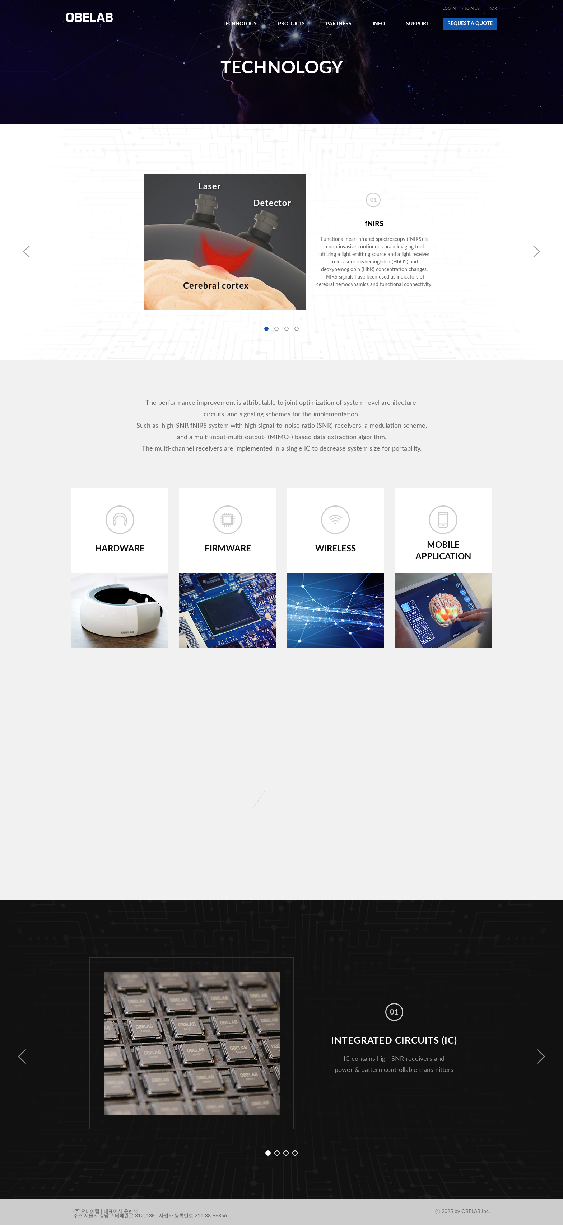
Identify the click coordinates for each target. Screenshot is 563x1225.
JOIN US (472, 8)
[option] (281, 242)
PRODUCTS (291, 24)
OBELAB (89, 17)
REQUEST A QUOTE (470, 23)
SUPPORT (417, 24)
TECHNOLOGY (240, 24)
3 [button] (286, 329)
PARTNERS (339, 24)
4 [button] (296, 329)
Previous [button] (22, 1056)
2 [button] (276, 329)
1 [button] (266, 329)
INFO (379, 24)
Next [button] (541, 1056)
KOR (493, 8)
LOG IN (449, 8)
